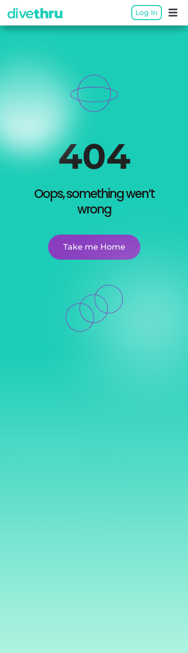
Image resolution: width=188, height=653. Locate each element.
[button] (172, 12)
